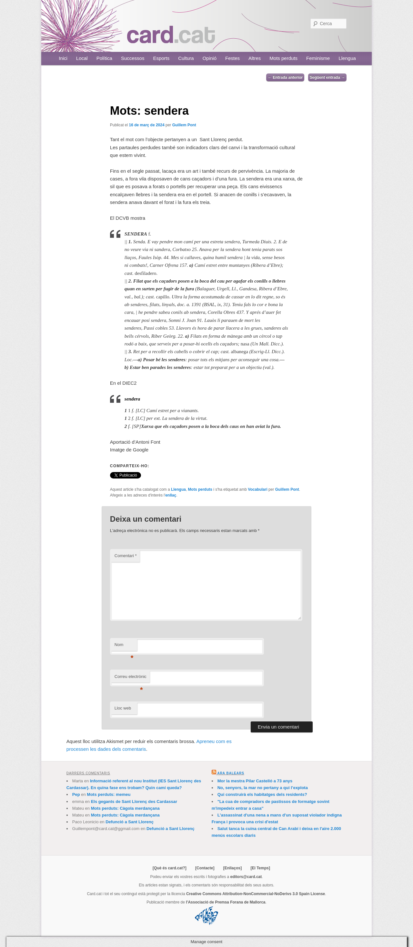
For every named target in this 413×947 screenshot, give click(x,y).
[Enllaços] (232, 868)
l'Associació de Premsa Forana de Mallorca (225, 902)
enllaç (170, 495)
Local (82, 58)
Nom (124, 646)
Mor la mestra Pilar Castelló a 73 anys (255, 780)
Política (104, 58)
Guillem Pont (184, 125)
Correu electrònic (130, 678)
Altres (254, 58)
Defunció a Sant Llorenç (130, 821)
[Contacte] (204, 868)
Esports (161, 58)
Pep (76, 794)
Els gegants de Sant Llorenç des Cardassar (134, 801)
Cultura (186, 58)
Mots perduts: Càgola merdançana (125, 808)
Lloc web (123, 708)
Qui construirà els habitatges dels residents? (262, 794)
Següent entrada (327, 77)
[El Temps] (260, 868)
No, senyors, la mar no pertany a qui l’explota (262, 787)
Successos (133, 58)
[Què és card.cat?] (169, 868)
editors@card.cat (246, 877)
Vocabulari (257, 489)
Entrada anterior (285, 77)
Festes (232, 58)
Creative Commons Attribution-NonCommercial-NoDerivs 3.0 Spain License (255, 894)
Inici (63, 58)
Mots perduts (283, 58)
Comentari (126, 555)
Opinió (210, 58)
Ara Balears (230, 773)
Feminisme (318, 58)
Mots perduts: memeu (108, 794)
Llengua (347, 58)
